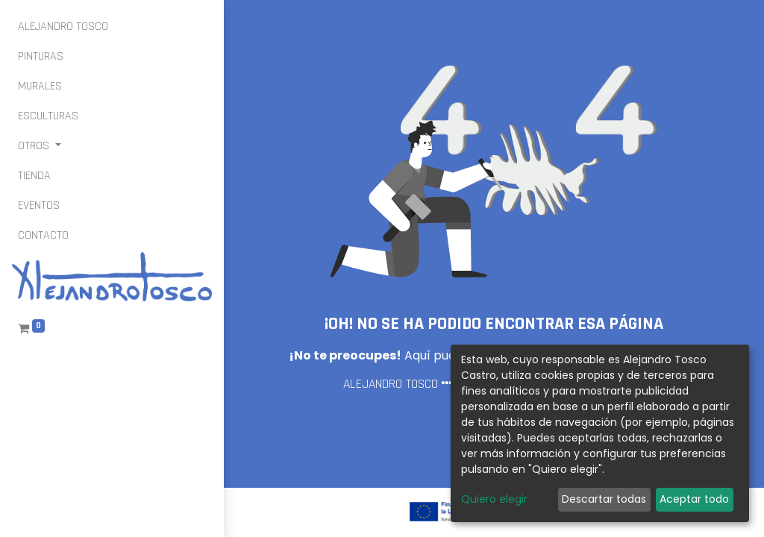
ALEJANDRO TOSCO (390, 384)
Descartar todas (604, 499)
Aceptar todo (694, 499)
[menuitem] (63, 27)
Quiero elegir (494, 499)
